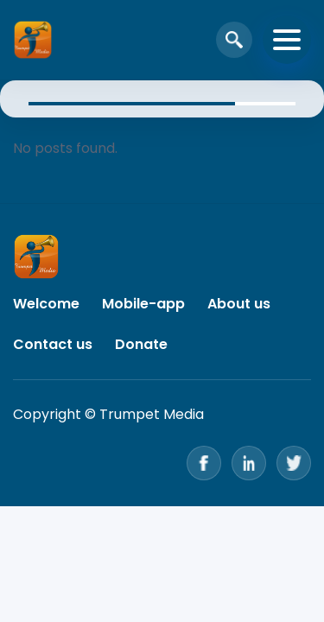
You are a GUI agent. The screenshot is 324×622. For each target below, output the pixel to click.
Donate (141, 344)
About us (238, 304)
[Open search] (234, 40)
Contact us (52, 344)
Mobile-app (143, 304)
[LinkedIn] (249, 463)
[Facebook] (204, 463)
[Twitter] (293, 463)
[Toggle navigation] (287, 40)
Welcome (46, 304)
